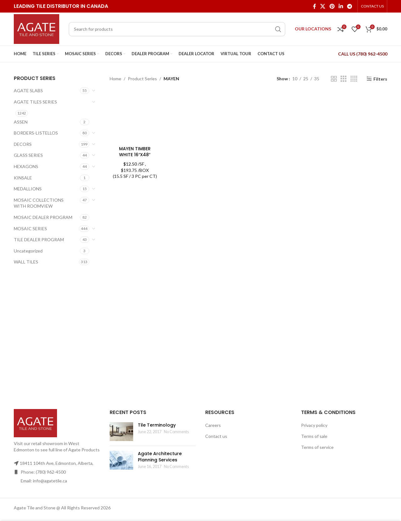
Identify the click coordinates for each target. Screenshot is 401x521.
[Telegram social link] (349, 6)
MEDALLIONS (28, 188)
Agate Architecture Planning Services (160, 456)
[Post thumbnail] (121, 431)
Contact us (216, 436)
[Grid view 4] (354, 79)
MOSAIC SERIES (30, 228)
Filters (380, 78)
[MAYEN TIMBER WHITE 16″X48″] (135, 117)
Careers (213, 425)
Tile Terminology (157, 425)
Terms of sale (314, 436)
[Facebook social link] (314, 6)
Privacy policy (314, 425)
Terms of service (317, 447)
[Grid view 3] (343, 79)
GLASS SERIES (28, 155)
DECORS (23, 144)
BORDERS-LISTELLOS (36, 133)
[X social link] (322, 6)
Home (115, 78)
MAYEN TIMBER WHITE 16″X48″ (135, 152)
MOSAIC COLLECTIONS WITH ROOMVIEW (39, 203)
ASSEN (21, 122)
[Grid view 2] (334, 79)
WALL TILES (26, 261)
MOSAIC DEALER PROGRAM (43, 217)
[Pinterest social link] (331, 6)
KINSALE (23, 177)
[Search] (177, 29)
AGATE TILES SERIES (35, 101)
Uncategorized (28, 250)
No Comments (176, 431)
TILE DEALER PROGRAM (39, 239)
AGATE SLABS (28, 90)
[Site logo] (36, 28)
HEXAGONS (26, 166)
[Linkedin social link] (340, 6)
